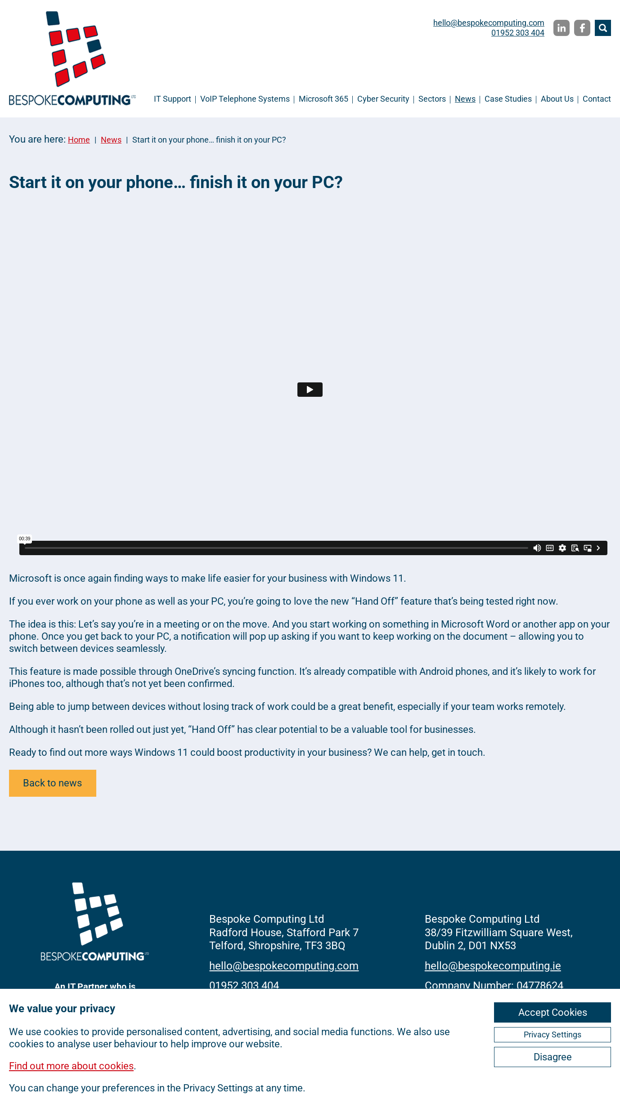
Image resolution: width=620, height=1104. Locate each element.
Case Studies (508, 98)
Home (79, 139)
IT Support (172, 98)
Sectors (432, 98)
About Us (557, 98)
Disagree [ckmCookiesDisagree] (553, 1057)
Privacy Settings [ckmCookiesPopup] (552, 1034)
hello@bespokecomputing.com (488, 22)
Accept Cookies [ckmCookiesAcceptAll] (552, 1012)
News (465, 98)
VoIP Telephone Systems (245, 98)
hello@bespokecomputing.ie (493, 966)
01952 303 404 (517, 32)
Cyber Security (383, 98)
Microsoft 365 (323, 98)
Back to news (52, 783)
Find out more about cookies (71, 1066)
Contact (597, 98)
